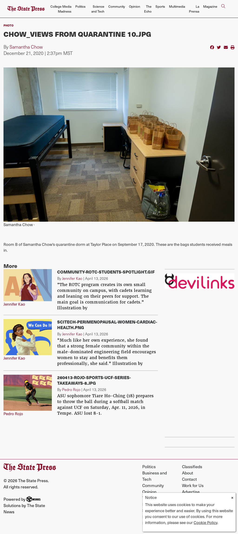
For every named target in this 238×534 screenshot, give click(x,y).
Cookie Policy (205, 522)
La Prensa (194, 9)
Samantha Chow (26, 46)
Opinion (134, 6)
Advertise (191, 491)
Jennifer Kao (14, 304)
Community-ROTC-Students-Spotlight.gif (106, 272)
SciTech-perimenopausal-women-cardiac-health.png (107, 324)
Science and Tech (97, 9)
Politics (80, 6)
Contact (189, 479)
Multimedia (177, 6)
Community (116, 6)
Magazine (210, 6)
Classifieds (192, 466)
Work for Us (193, 485)
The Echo (148, 9)
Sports (160, 6)
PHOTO (8, 25)
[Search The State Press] (223, 9)
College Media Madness (60, 9)
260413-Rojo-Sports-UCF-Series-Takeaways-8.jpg (94, 380)
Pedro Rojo (13, 414)
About (187, 473)
